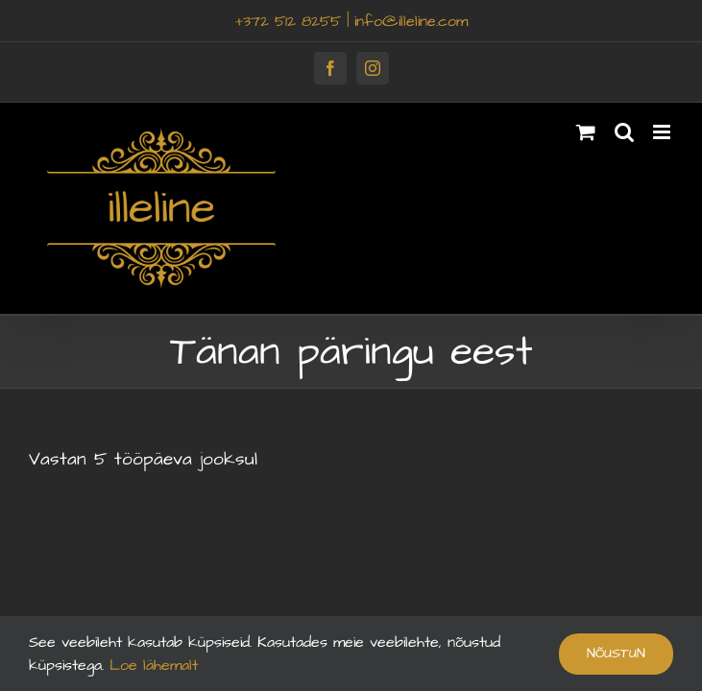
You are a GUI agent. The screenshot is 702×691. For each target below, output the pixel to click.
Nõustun (616, 653)
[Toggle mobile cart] (585, 132)
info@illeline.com (411, 21)
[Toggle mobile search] (624, 132)
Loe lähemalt (151, 665)
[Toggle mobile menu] (663, 132)
